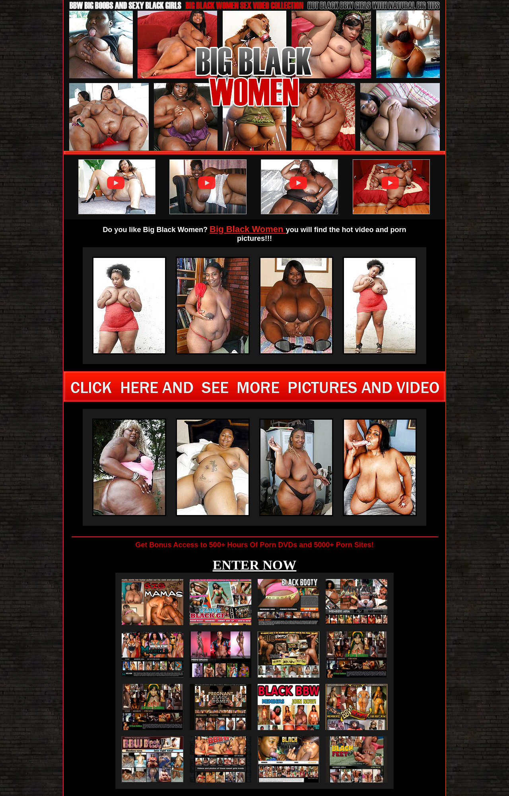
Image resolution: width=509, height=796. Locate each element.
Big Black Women (248, 229)
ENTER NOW (255, 565)
